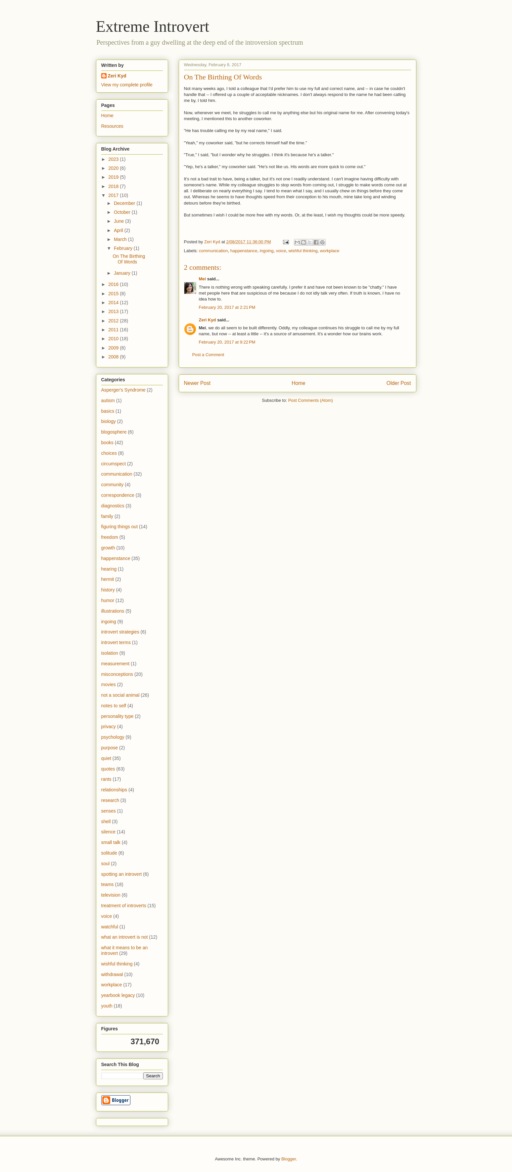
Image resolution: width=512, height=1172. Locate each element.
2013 (114, 311)
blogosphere (114, 432)
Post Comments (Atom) (310, 400)
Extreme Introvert (152, 26)
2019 (114, 177)
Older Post (399, 383)
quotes (108, 769)
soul (105, 863)
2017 (114, 195)
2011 (114, 329)
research (110, 800)
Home (298, 383)
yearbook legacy (118, 995)
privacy (108, 726)
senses (108, 811)
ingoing (267, 250)
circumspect (113, 463)
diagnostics (112, 505)
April (119, 230)
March (121, 239)
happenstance (243, 250)
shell (106, 821)
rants (106, 779)
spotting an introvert (121, 874)
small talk (110, 842)
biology (108, 421)
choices (109, 453)
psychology (112, 737)
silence (108, 831)
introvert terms (116, 642)
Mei (202, 278)
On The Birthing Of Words (129, 259)
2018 (114, 186)
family (107, 516)
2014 (114, 302)
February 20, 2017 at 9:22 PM (227, 342)
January (123, 273)
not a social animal (120, 695)
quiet (106, 758)
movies (108, 684)
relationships (114, 789)
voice (281, 250)
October (123, 212)
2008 (114, 356)
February (124, 248)
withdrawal (112, 974)
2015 (114, 293)
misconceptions (117, 674)
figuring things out (119, 526)
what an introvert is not (124, 937)
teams (107, 884)
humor (108, 600)
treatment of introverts (123, 905)
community (112, 484)
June (119, 221)
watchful (109, 926)
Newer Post (197, 383)
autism (108, 400)
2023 (114, 159)
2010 (114, 338)
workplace (330, 250)
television (110, 895)
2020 (114, 168)
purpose (109, 747)
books (107, 442)
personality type (117, 716)
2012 (114, 320)
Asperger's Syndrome (123, 390)
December (125, 203)
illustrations (112, 611)
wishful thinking (302, 250)
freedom (109, 537)
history (108, 589)
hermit (107, 579)
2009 (114, 348)
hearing (109, 569)
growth (108, 547)
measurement (115, 663)
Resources (112, 126)
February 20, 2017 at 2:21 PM (227, 307)
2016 (114, 284)
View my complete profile (127, 84)
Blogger (288, 1158)
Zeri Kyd (207, 319)
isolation (109, 653)
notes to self (113, 705)
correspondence (117, 495)
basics (108, 411)
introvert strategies (120, 631)
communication (213, 250)
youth (107, 1005)
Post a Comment (208, 354)
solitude (109, 853)
